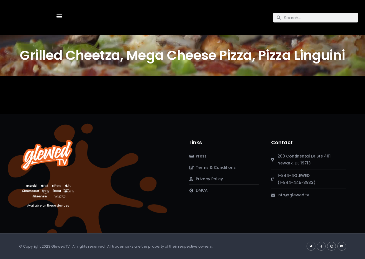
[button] (59, 16)
